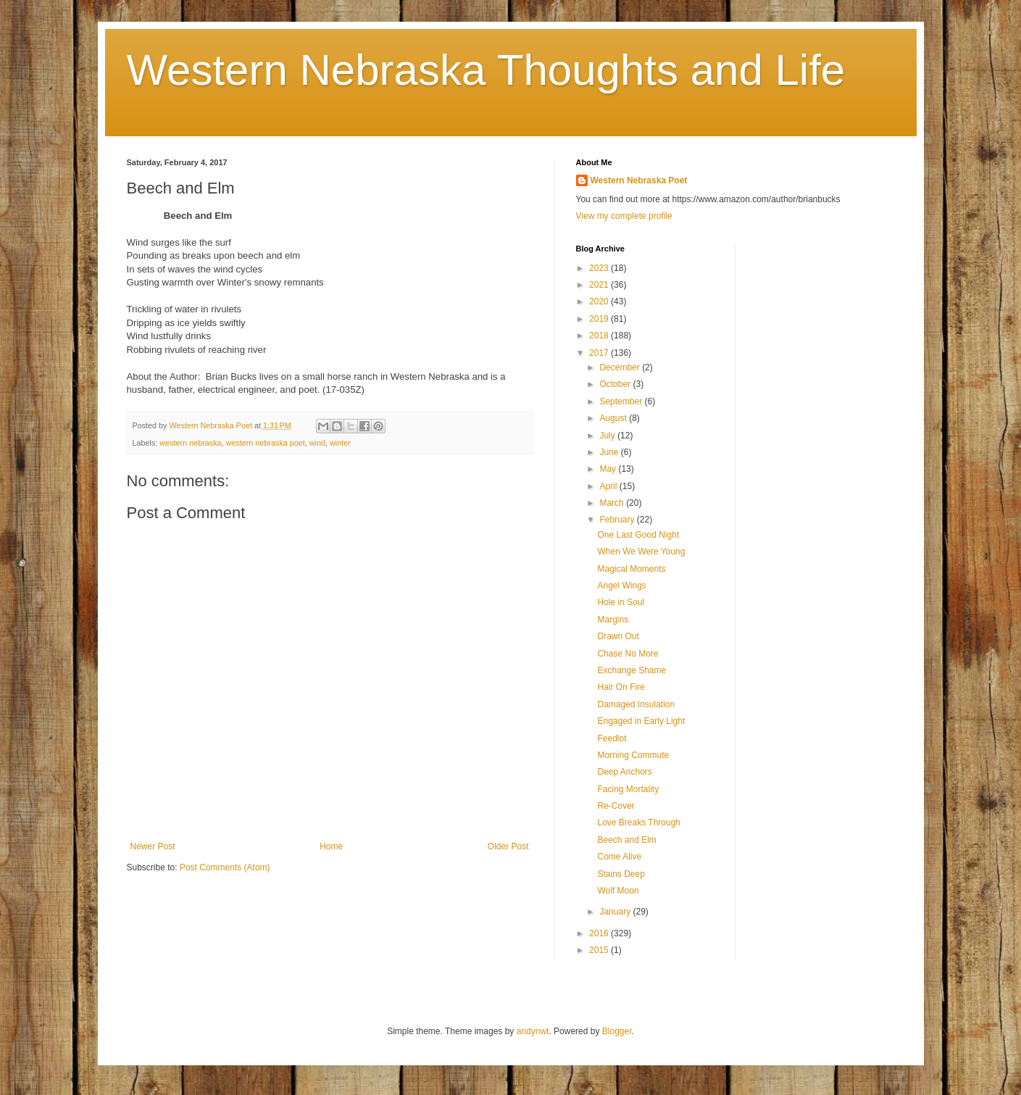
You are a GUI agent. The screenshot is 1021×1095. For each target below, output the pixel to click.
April (609, 486)
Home (331, 846)
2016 (600, 933)
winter (340, 442)
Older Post (508, 846)
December (620, 367)
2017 (600, 353)
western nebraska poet (265, 442)
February (617, 520)
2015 (600, 950)
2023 (600, 268)
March (612, 503)
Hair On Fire (620, 687)
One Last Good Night (638, 535)
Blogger (617, 1031)
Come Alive (619, 857)
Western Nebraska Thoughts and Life (486, 70)
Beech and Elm (626, 840)
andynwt (533, 1031)
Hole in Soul (620, 602)
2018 (600, 335)
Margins (612, 620)
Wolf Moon (617, 891)
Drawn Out (617, 636)
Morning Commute (633, 755)
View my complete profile (624, 216)
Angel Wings (621, 585)
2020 (600, 301)
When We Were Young (641, 551)
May (608, 469)
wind (317, 442)
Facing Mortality (628, 789)
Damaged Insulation (636, 704)
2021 (600, 285)
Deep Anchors (624, 772)
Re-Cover (615, 806)
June (609, 452)
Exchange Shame (631, 670)
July (608, 435)
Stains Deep (620, 874)
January (616, 912)
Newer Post (152, 846)
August (614, 418)
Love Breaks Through (638, 822)
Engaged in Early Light (641, 721)
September (621, 401)
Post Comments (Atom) (225, 867)
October (616, 384)
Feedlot (611, 738)
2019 (600, 319)
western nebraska (190, 442)
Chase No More (627, 654)
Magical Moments (631, 569)
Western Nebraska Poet (639, 180)
